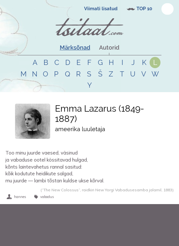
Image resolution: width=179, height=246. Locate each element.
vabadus (47, 196)
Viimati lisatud (101, 9)
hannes (20, 196)
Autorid (109, 47)
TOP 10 (144, 9)
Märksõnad (75, 47)
